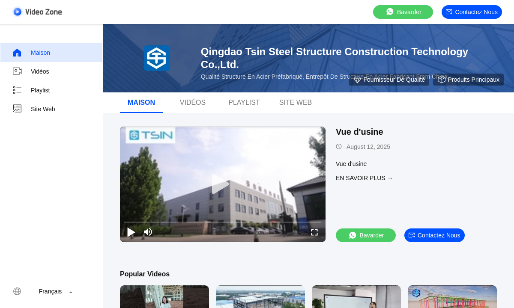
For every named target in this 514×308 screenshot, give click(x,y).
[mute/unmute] (148, 231)
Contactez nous (472, 12)
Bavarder (403, 11)
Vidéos (30, 71)
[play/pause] (131, 231)
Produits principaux (468, 79)
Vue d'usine (359, 131)
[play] (222, 184)
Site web (33, 109)
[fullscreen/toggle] (314, 231)
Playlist (31, 90)
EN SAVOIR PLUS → (364, 178)
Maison (31, 52)
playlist (244, 102)
